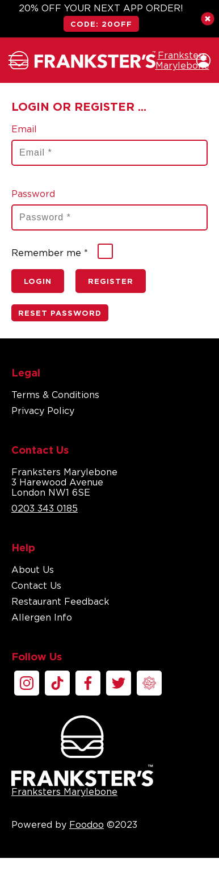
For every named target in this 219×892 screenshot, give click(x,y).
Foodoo (86, 824)
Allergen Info (41, 617)
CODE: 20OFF (101, 24)
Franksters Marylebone (82, 756)
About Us (32, 569)
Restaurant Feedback (60, 601)
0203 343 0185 (44, 508)
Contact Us (36, 585)
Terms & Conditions (55, 395)
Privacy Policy (42, 410)
